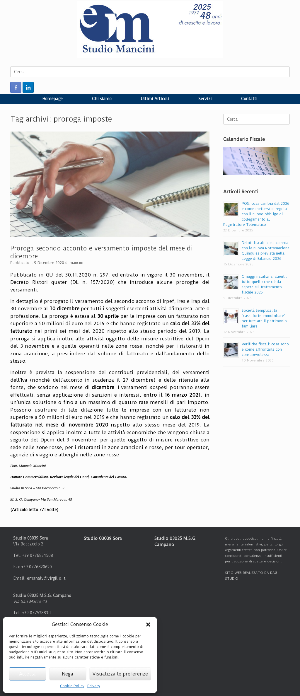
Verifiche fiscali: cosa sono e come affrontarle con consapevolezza (265, 349)
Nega (67, 674)
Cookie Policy (72, 686)
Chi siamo (102, 98)
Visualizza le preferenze (120, 674)
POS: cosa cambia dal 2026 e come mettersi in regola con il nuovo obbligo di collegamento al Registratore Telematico (256, 214)
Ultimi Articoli (155, 98)
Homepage (52, 98)
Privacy (93, 686)
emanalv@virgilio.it (46, 578)
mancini (76, 262)
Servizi (205, 98)
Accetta (27, 674)
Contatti (249, 98)
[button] (148, 624)
